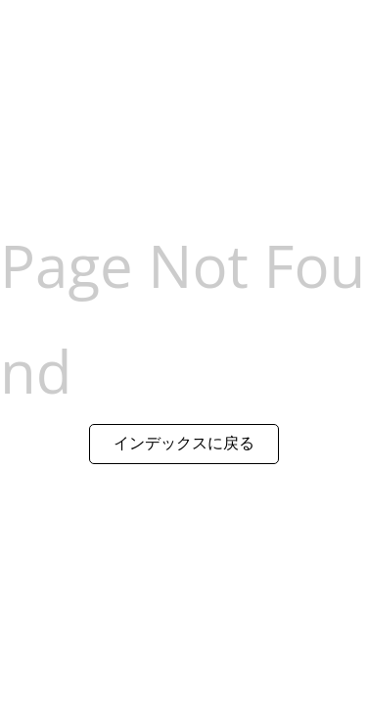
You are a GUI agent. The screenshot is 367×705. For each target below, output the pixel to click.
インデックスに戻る (184, 442)
